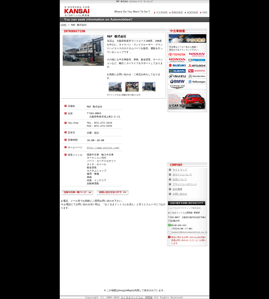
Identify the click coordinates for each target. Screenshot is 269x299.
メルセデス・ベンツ (197, 76)
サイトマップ (180, 169)
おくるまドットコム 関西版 (137, 297)
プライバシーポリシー (185, 184)
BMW (177, 81)
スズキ (177, 65)
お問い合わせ (113, 193)
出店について (180, 179)
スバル (177, 71)
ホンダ (177, 60)
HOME (205, 12)
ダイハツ (197, 71)
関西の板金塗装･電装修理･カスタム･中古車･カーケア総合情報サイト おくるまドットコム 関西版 (77, 10)
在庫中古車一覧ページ (78, 193)
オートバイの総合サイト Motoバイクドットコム (187, 142)
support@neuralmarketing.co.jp (189, 231)
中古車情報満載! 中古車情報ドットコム (187, 130)
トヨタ (177, 54)
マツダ (197, 60)
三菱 (197, 65)
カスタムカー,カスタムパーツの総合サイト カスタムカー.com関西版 (187, 118)
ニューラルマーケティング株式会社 (184, 207)
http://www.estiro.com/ (103, 147)
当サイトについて (182, 174)
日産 (197, 54)
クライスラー (177, 87)
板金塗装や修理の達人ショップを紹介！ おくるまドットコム (187, 154)
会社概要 (177, 189)
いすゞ (177, 76)
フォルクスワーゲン (197, 81)
